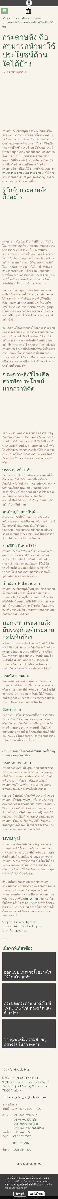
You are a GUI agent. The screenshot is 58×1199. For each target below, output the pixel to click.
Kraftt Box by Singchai (27, 926)
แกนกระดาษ (30, 898)
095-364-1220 (22, 1149)
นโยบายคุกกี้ (21, 1187)
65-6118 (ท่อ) (29, 1115)
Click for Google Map (17, 1069)
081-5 (17, 1115)
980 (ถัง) (32, 1124)
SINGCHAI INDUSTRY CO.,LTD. (21, 1078)
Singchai (34, 903)
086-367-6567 (22, 1136)
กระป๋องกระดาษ (12, 173)
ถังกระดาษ (35, 173)
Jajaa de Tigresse (25, 922)
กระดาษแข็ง (30, 800)
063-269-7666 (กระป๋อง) (29, 1128)
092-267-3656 (22, 1132)
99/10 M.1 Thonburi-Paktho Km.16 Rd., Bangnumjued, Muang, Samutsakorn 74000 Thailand (26, 1086)
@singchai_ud (18, 930)
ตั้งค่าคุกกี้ (19, 1193)
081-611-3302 (20, 1143)
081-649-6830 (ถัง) (25, 1119)
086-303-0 (20, 1124)
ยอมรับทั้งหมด (36, 1193)
